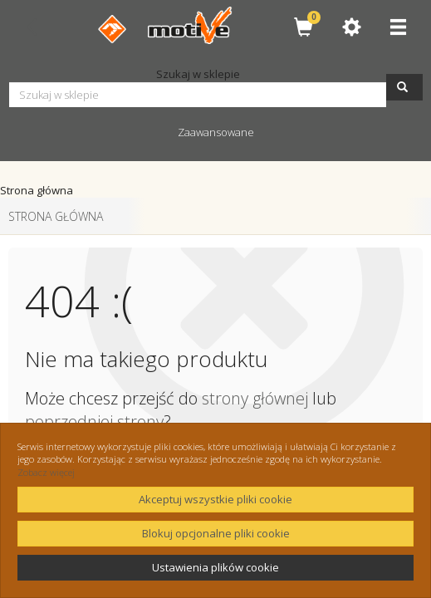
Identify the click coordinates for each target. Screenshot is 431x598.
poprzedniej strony (94, 421)
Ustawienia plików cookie (215, 567)
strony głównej (255, 398)
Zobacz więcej (46, 472)
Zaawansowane (216, 132)
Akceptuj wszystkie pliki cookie (215, 499)
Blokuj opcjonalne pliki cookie (216, 533)
